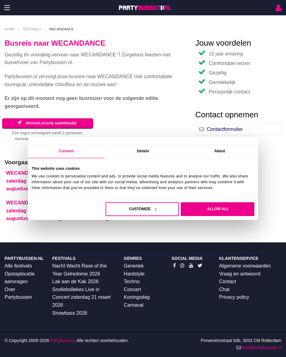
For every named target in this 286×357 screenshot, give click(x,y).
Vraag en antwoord (240, 273)
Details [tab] (143, 151)
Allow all (218, 209)
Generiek (134, 265)
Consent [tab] (66, 151)
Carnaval (133, 305)
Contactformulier (225, 129)
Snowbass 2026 (69, 313)
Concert (132, 289)
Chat (224, 289)
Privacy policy (234, 297)
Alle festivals (18, 265)
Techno (132, 281)
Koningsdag (137, 297)
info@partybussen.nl (261, 347)
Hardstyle (134, 273)
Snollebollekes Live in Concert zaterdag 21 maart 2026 (81, 297)
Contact (227, 281)
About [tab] (219, 151)
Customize (143, 209)
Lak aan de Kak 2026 (75, 281)
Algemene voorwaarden (245, 265)
